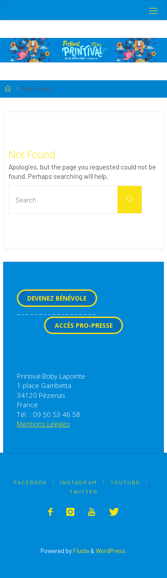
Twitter (83, 491)
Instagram (78, 482)
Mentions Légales (43, 423)
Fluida (80, 550)
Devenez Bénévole (56, 298)
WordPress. (111, 550)
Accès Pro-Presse (84, 325)
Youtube (125, 482)
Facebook (30, 482)
